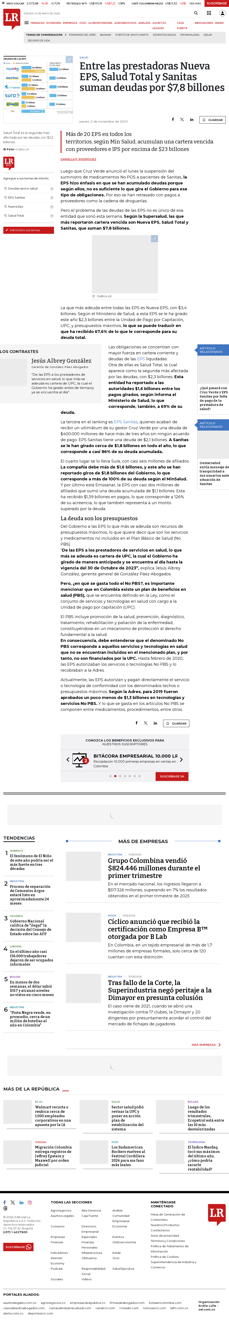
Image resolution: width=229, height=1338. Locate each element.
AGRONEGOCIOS (125, 22)
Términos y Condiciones (168, 1241)
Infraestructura (92, 1252)
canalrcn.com (105, 1308)
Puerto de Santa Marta (132, 34)
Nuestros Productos (165, 1225)
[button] (67, 760)
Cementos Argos (164, 34)
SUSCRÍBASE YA (172, 776)
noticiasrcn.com (154, 1308)
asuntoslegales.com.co (19, 1303)
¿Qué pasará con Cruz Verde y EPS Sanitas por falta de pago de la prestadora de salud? (214, 398)
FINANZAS (38, 22)
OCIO (82, 22)
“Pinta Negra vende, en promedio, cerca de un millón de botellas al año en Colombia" (30, 1019)
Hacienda (16, 916)
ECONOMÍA (54, 22)
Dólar (208, 34)
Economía (119, 1226)
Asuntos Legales (62, 1215)
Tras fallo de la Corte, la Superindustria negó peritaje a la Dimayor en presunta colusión (160, 990)
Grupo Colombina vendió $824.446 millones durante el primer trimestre (154, 868)
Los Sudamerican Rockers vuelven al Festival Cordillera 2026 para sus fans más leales (128, 1156)
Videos (86, 1279)
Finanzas (57, 1242)
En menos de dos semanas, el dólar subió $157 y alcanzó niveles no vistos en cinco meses (32, 988)
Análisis (117, 1210)
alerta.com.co (13, 1313)
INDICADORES (204, 22)
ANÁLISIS (144, 22)
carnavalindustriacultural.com (70, 1308)
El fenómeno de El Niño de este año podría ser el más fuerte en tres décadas (31, 862)
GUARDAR (212, 120)
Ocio (115, 1141)
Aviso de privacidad (165, 1235)
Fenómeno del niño (82, 34)
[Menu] (27, 23)
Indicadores (59, 1252)
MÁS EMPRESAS (204, 1044)
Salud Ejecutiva (123, 1268)
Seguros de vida (39, 40)
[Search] (196, 13)
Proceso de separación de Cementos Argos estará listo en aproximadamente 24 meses (30, 895)
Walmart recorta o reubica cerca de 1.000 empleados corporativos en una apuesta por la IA (53, 1116)
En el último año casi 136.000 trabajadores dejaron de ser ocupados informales (31, 958)
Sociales (57, 1279)
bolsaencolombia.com (165, 1303)
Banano (105, 34)
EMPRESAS (70, 22)
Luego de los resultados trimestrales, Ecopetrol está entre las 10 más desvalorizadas (206, 1118)
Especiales (89, 1237)
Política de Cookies (165, 1256)
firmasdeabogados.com (127, 1303)
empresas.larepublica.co (87, 1303)
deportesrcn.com (40, 1313)
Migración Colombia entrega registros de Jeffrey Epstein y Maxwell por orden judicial (53, 1156)
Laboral (16, 946)
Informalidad (189, 34)
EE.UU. (39, 1101)
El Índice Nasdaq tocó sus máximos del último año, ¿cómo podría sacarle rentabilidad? (204, 1158)
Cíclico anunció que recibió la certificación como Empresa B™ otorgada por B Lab (158, 929)
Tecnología (196, 1141)
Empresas (58, 1237)
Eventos (118, 1237)
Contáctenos (160, 1230)
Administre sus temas (23, 230)
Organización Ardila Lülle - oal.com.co (209, 1305)
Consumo (58, 1226)
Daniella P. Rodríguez (78, 159)
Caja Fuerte (90, 1215)
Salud (116, 1101)
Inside (116, 1252)
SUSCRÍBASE (217, 3)
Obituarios (89, 1258)
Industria (17, 881)
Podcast (57, 1268)
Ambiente (16, 850)
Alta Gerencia (91, 1210)
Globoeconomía (124, 1242)
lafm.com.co (179, 1308)
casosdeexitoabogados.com (24, 1308)
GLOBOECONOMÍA (100, 22)
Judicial (40, 1141)
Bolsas (15, 976)
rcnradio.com (129, 1308)
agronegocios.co (53, 1303)
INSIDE (219, 22)
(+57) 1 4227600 (15, 1232)
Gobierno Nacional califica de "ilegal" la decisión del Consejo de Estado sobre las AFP (30, 927)
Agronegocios (61, 1210)
